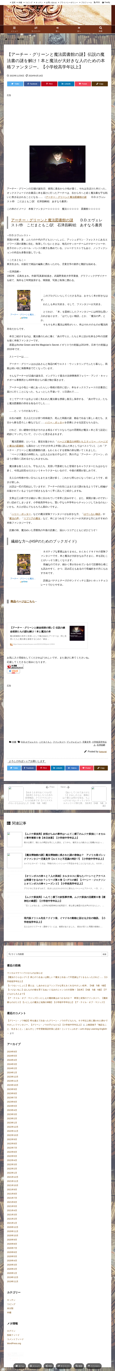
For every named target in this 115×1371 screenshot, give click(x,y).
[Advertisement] (61, 119)
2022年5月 (12, 1164)
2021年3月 (12, 1223)
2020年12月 (12, 1235)
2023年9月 (12, 1097)
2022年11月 (12, 1139)
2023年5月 (12, 1114)
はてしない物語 (92, 514)
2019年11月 (12, 1289)
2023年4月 (12, 1118)
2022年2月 (12, 1177)
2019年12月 (12, 1285)
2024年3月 (12, 1072)
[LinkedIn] (66, 83)
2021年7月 (12, 1206)
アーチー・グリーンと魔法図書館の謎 (66, 197)
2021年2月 (12, 1227)
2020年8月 (12, 1252)
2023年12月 (12, 1085)
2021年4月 (12, 1218)
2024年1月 (12, 1081)
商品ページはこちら (22, 601)
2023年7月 (12, 1106)
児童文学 (86, 750)
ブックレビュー (73, 750)
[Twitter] (15, 83)
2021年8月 (12, 1202)
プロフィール (86, 2)
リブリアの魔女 (32, 518)
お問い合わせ (51, 2)
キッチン (39, 2)
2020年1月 (12, 1281)
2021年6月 (12, 1210)
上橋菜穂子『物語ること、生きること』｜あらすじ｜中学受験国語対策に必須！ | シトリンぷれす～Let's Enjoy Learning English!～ (57, 1037)
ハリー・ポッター (54, 422)
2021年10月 (12, 1193)
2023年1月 (12, 1131)
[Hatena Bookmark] (72, 776)
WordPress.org (14, 1351)
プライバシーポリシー (69, 2)
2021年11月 (12, 1189)
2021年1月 (12, 1231)
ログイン (11, 1339)
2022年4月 (12, 1168)
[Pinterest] (49, 83)
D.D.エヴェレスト (29, 750)
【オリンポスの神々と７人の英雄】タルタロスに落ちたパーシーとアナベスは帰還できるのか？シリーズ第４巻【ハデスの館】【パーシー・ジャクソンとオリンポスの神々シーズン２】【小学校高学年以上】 (64, 888)
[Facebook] (32, 83)
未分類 (10, 1316)
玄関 (13, 2)
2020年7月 (12, 1256)
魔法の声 (14, 518)
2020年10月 (12, 1243)
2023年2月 (12, 1126)
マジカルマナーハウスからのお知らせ (25, 981)
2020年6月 (12, 1260)
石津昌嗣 (101, 753)
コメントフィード (15, 1347)
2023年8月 (12, 1101)
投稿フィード (13, 1343)
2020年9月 (12, 1248)
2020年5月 (12, 1264)
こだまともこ (45, 750)
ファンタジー (59, 750)
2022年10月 (12, 1143)
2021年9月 (12, 1198)
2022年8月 (12, 1152)
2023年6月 (12, 1110)
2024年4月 (12, 1068)
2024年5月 (12, 1064)
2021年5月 (12, 1214)
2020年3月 (12, 1273)
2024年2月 (12, 1076)
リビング (28, 2)
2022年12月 (12, 1135)
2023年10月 (12, 1093)
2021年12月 (12, 1185)
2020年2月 (12, 1277)
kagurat (103, 759)
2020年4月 (12, 1269)
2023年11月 (12, 1089)
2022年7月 (12, 1156)
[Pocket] (83, 83)
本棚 (20, 2)
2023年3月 (12, 1122)
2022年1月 (12, 1181)
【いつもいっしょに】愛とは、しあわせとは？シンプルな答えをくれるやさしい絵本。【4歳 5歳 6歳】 (57, 994)
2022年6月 (12, 1160)
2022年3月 (12, 1172)
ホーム (11, 39)
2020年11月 (12, 1239)
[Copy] (100, 83)
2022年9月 (12, 1147)
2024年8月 (12, 1060)
